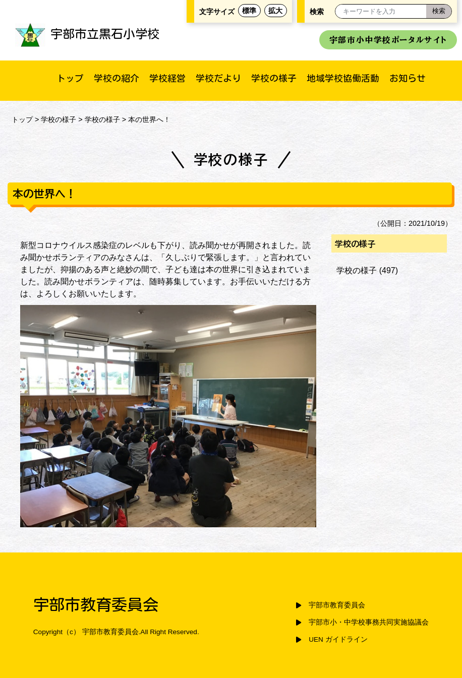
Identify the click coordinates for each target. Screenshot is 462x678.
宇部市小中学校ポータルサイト (388, 40)
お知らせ (407, 78)
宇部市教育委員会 (337, 605)
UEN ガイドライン (338, 639)
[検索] (438, 11)
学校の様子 (274, 78)
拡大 (275, 11)
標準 (249, 11)
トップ (70, 78)
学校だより (218, 78)
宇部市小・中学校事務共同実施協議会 (369, 622)
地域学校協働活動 (343, 78)
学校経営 (167, 78)
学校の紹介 (116, 78)
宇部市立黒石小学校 (87, 34)
